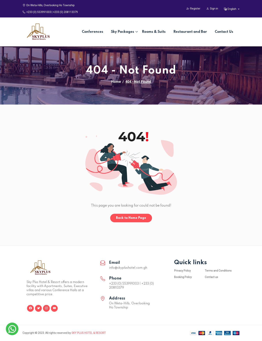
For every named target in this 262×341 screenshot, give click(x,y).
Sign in (212, 8)
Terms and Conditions (218, 270)
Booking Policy (183, 277)
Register (193, 8)
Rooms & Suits (154, 32)
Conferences (92, 32)
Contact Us (224, 32)
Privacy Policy (182, 270)
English (230, 9)
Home (116, 82)
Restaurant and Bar (190, 32)
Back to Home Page (131, 218)
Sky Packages (122, 32)
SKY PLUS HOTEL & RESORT (89, 332)
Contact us (211, 277)
